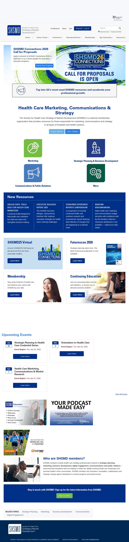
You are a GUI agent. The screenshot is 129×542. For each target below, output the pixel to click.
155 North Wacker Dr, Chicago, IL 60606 (20, 491)
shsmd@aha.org (15, 495)
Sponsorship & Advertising (74, 492)
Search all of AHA (116, 32)
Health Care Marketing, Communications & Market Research (110, 345)
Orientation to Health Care (67, 344)
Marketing (33, 161)
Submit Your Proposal (44, 65)
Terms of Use (67, 522)
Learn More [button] (57, 131)
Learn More (22, 362)
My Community (105, 37)
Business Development (62, 458)
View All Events (121, 371)
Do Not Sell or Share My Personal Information (39, 522)
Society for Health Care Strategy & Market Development (34, 486)
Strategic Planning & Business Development (96, 161)
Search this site (104, 32)
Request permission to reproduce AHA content (77, 536)
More (96, 186)
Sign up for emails (70, 486)
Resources (120, 37)
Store (64, 29)
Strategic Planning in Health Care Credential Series (26, 345)
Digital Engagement (15, 461)
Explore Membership (90, 486)
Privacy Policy (11, 522)
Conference (55, 29)
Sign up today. (64, 442)
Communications (82, 458)
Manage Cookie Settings (86, 522)
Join (70, 29)
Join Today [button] (72, 131)
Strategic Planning (29, 458)
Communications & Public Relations (33, 186)
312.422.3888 (14, 498)
